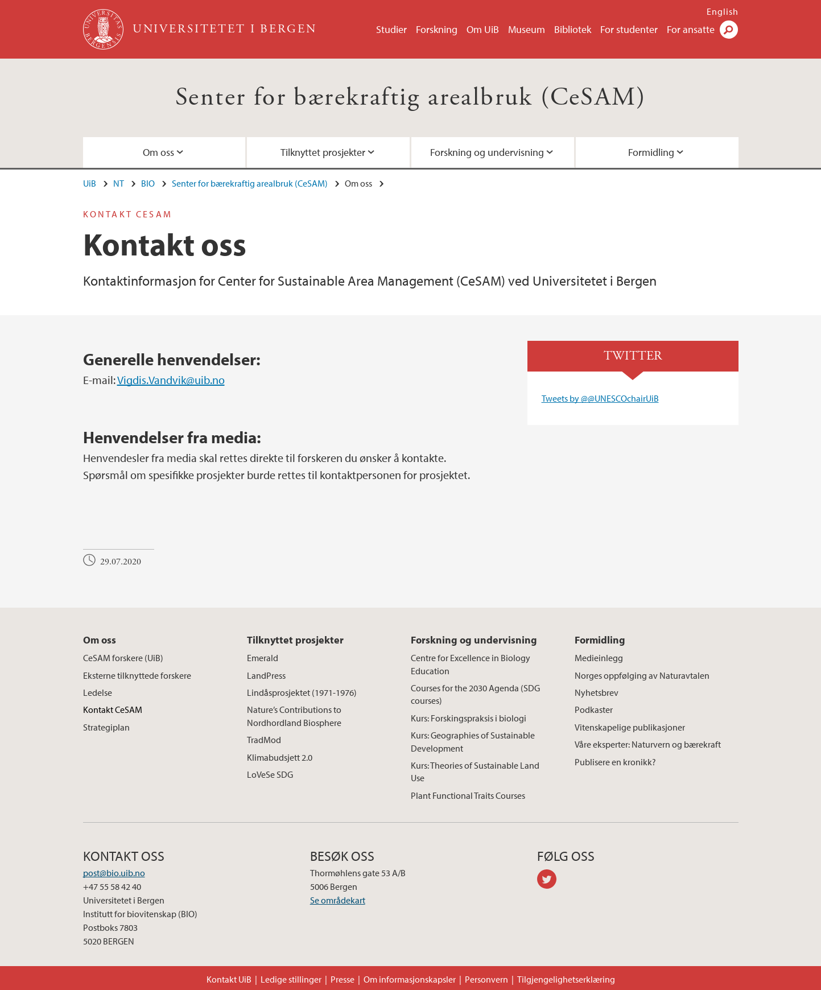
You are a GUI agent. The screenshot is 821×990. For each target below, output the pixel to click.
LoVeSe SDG (270, 774)
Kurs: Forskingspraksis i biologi (468, 718)
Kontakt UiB (229, 979)
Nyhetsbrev (596, 692)
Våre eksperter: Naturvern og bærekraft (648, 744)
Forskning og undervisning (487, 152)
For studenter (629, 29)
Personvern (486, 979)
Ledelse (97, 692)
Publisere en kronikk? (615, 762)
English (723, 11)
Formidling (651, 152)
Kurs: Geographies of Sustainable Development (473, 741)
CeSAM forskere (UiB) (123, 657)
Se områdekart (337, 900)
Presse (342, 979)
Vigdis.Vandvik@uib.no (171, 380)
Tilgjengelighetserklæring (566, 979)
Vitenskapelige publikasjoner (630, 727)
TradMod (264, 739)
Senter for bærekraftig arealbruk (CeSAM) (410, 97)
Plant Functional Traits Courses (468, 795)
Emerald (262, 657)
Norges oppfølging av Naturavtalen (642, 675)
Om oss (158, 152)
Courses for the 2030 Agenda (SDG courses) (475, 694)
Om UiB (483, 29)
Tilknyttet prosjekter (322, 152)
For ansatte (691, 29)
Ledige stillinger (291, 979)
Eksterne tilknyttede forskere (137, 675)
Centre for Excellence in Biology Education (470, 664)
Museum (526, 29)
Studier (391, 29)
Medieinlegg (599, 657)
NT (118, 183)
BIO (148, 183)
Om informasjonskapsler (410, 979)
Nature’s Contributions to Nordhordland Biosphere (294, 716)
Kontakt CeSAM (112, 709)
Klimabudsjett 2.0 (279, 757)
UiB (89, 183)
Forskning (436, 29)
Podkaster (594, 709)
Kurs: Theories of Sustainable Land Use (475, 771)
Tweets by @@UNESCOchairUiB (600, 398)
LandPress (266, 675)
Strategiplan (106, 727)
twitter (550, 880)
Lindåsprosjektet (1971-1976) (302, 692)
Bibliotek (572, 29)
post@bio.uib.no (114, 872)
